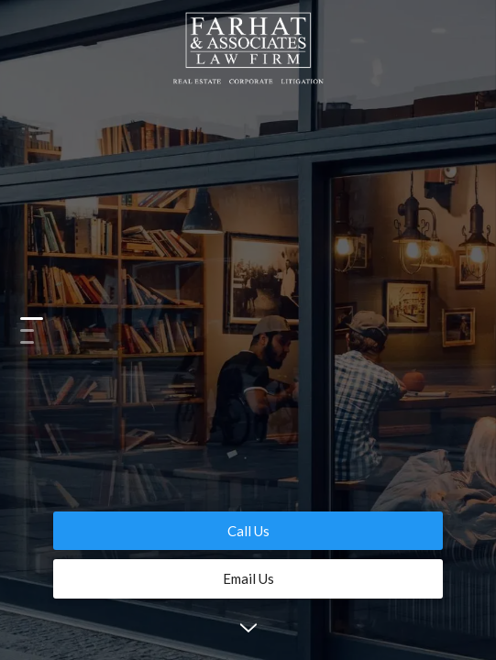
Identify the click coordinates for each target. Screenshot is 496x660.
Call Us (248, 530)
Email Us (248, 578)
